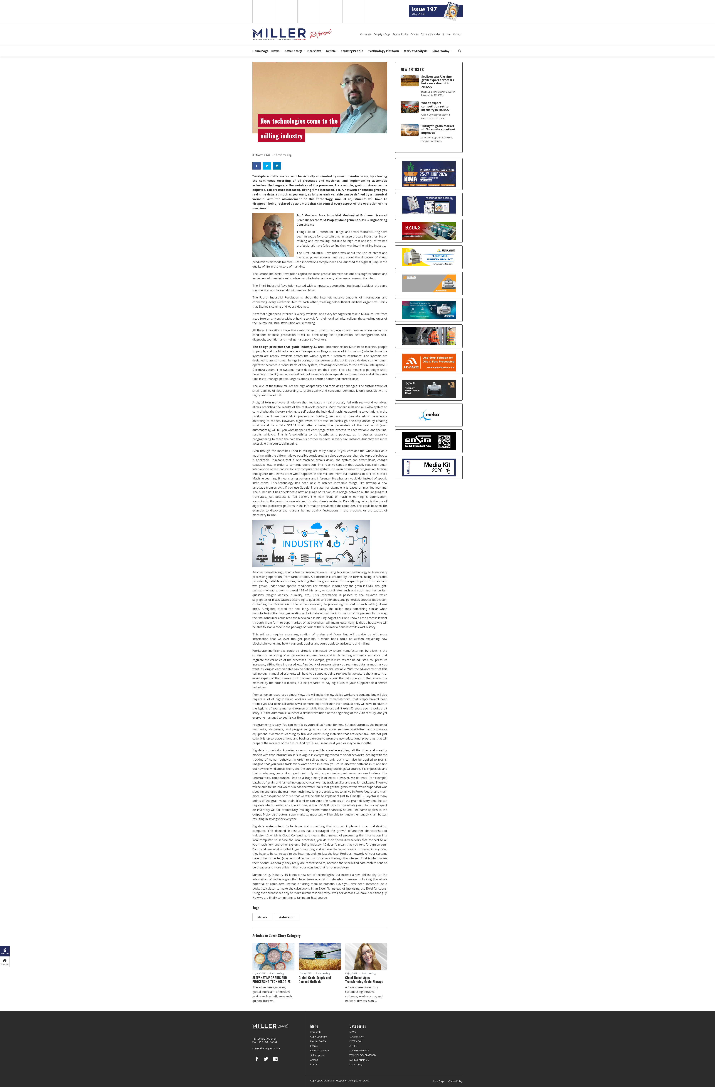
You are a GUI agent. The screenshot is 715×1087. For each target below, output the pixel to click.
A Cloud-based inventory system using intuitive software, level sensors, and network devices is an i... (364, 994)
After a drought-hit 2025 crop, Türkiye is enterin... (437, 139)
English (263, 11)
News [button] (275, 51)
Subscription (317, 1055)
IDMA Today (355, 1064)
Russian (331, 11)
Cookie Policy (455, 1081)
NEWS (352, 1032)
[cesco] (429, 336)
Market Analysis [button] (415, 51)
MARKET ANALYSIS (359, 1059)
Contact (457, 34)
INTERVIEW (355, 1041)
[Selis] (429, 283)
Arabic (308, 11)
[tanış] (429, 389)
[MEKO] (429, 415)
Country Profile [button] (352, 51)
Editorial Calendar (430, 34)
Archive (447, 34)
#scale (262, 917)
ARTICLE (353, 1045)
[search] (460, 51)
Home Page (260, 51)
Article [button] (331, 51)
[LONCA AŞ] (429, 441)
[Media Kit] (429, 467)
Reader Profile (400, 34)
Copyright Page (382, 34)
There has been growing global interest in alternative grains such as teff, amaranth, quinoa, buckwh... (272, 994)
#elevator (286, 917)
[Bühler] (429, 310)
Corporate (365, 34)
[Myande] (429, 362)
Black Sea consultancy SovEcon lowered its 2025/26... (438, 93)
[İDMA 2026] (429, 174)
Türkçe (353, 11)
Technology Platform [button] (383, 51)
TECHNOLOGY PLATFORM (362, 1055)
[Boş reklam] (429, 205)
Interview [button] (314, 51)
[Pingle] (429, 257)
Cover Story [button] (293, 51)
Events (414, 34)
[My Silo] (429, 231)
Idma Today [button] (440, 51)
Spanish (286, 11)
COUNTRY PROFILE (359, 1050)
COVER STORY (356, 1036)
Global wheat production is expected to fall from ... (435, 116)
